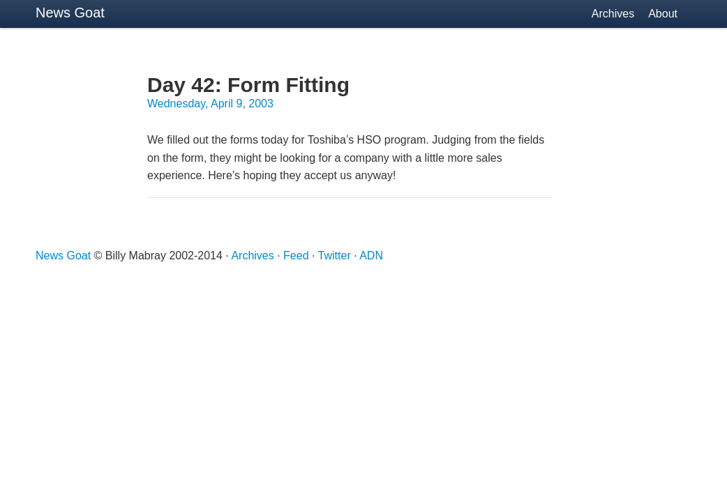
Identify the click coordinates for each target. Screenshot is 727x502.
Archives (613, 14)
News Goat (70, 12)
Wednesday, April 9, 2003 (210, 103)
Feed (295, 255)
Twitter (334, 255)
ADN (371, 255)
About (662, 14)
